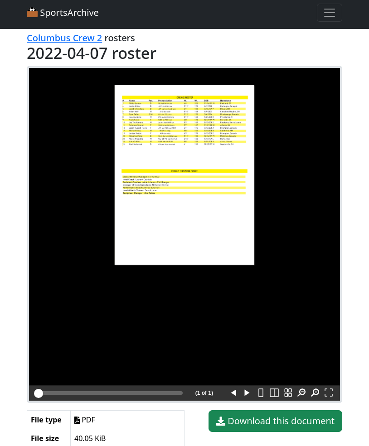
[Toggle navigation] (329, 13)
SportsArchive (63, 12)
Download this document (275, 421)
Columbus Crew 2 (64, 38)
